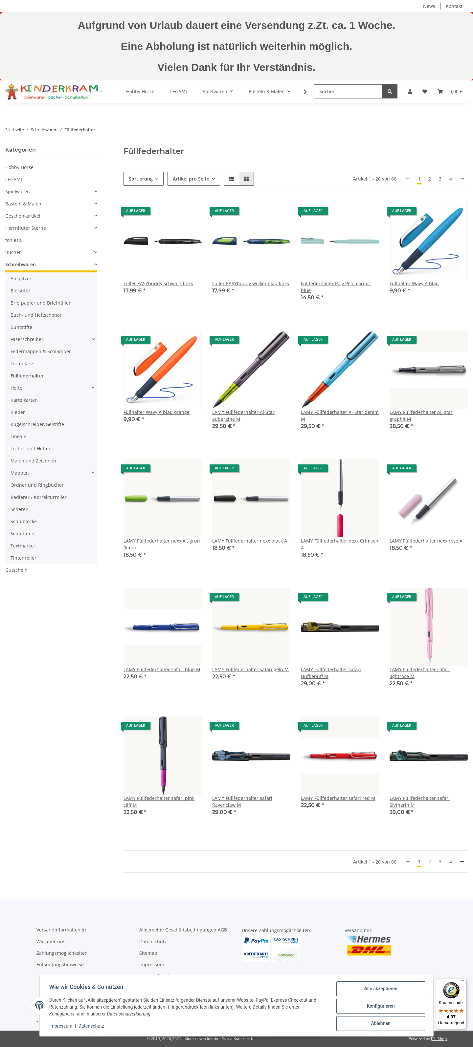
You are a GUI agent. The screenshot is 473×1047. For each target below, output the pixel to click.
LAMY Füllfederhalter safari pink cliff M (159, 801)
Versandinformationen (61, 930)
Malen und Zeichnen (33, 461)
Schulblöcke (24, 521)
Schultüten (22, 533)
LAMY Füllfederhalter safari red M (338, 798)
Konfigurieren (380, 1006)
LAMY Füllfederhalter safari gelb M (250, 669)
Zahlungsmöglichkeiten (62, 953)
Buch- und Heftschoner (36, 315)
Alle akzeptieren (379, 989)
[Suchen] (348, 91)
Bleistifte (20, 291)
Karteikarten (24, 400)
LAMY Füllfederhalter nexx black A (249, 541)
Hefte (16, 388)
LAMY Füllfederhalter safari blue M (162, 669)
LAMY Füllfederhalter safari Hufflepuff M (331, 672)
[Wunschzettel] (424, 91)
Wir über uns (50, 941)
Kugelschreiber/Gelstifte (37, 424)
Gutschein (16, 570)
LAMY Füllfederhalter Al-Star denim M (340, 415)
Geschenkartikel (22, 216)
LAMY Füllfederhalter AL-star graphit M (421, 415)
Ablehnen (379, 1023)
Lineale (18, 436)
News (429, 6)
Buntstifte (21, 327)
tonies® (14, 240)
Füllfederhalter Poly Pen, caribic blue (336, 286)
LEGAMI (13, 179)
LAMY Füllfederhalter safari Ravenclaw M (242, 801)
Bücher (13, 252)
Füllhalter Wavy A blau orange (157, 412)
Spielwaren (17, 191)
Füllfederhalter (27, 376)
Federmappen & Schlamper (41, 351)
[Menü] (462, 982)
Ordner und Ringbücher (37, 485)
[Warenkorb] (450, 91)
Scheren (20, 509)
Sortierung (141, 179)
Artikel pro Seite (191, 179)
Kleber (18, 412)
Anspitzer (21, 278)
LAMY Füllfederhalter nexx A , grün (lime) (162, 544)
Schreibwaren (20, 264)
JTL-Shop (439, 1038)
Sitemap (148, 953)
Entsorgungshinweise (60, 964)
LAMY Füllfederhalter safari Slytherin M (420, 801)
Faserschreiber (27, 339)
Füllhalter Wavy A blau (414, 283)
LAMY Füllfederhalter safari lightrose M (420, 672)
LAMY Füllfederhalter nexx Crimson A (339, 544)
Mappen (20, 473)
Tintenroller (23, 558)
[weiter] (462, 178)
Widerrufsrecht (156, 976)
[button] (410, 91)
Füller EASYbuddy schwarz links (158, 283)
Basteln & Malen (23, 204)
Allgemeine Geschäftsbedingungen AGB (183, 930)
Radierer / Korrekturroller (39, 497)
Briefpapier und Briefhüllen (41, 303)
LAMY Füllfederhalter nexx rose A (426, 541)
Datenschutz (153, 941)
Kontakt (454, 6)
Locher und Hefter (31, 448)
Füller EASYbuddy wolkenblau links (250, 283)
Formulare (22, 363)
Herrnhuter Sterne (25, 228)
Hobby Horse (19, 167)
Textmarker (23, 546)
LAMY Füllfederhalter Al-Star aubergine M (243, 415)
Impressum (151, 964)
